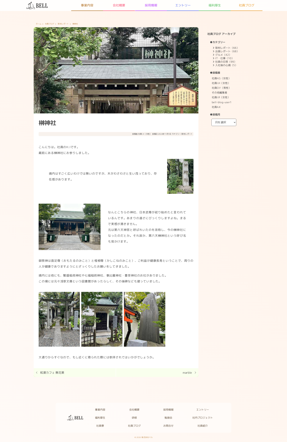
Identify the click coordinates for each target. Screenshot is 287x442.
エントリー (202, 409)
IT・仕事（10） (224, 58)
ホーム (38, 24)
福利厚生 (100, 417)
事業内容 (100, 409)
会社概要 (134, 409)
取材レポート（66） (227, 47)
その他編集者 (219, 92)
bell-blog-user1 (222, 102)
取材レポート (63, 24)
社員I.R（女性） (221, 97)
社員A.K (216, 107)
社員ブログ (49, 24)
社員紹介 (203, 425)
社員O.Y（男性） (221, 87)
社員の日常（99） (225, 61)
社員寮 (100, 425)
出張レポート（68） (227, 51)
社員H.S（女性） (221, 78)
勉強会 (168, 417)
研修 (134, 417)
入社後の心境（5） (226, 65)
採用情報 (168, 409)
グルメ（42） (223, 54)
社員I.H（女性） (145, 134)
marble (187, 373)
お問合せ (168, 425)
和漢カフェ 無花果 (52, 373)
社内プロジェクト (203, 417)
